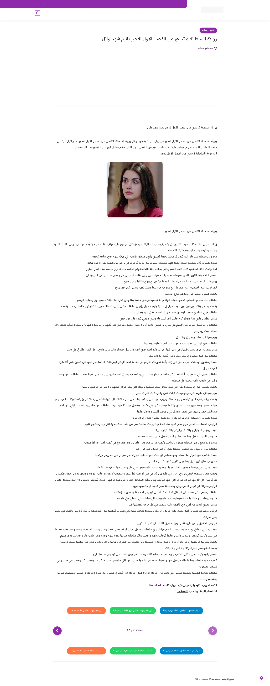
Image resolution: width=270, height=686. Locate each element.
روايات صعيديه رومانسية (118, 14)
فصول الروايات (175, 14)
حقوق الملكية (165, 4)
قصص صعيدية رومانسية (88, 14)
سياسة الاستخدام (135, 4)
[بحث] (37, 14)
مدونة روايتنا (201, 679)
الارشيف (97, 4)
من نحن (150, 4)
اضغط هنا (155, 585)
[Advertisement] (135, 76)
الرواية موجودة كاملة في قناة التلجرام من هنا (181, 610)
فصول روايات (208, 30)
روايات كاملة (158, 14)
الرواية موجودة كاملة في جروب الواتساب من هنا (132, 610)
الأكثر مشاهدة (141, 14)
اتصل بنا (179, 4)
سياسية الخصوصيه (114, 4)
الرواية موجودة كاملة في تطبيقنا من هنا (86, 610)
